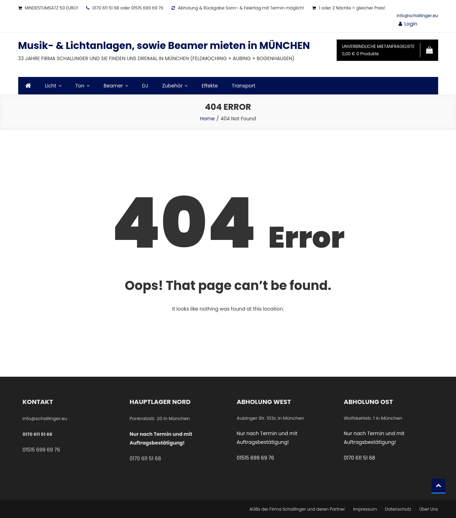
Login (411, 24)
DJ (145, 85)
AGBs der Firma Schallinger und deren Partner (297, 509)
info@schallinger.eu (417, 16)
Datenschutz (398, 509)
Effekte (210, 85)
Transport (243, 85)
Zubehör (172, 85)
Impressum (365, 509)
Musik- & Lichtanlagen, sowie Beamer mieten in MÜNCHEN (164, 45)
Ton (80, 85)
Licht (50, 85)
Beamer (113, 85)
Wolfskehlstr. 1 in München (373, 418)
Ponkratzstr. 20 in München (159, 418)
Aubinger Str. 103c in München (270, 418)
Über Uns (428, 509)
